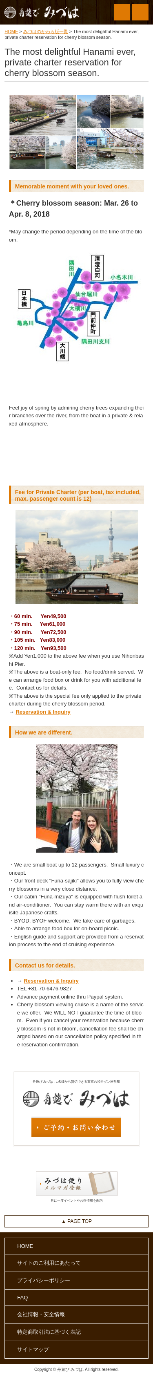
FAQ (22, 1297)
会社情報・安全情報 (41, 1314)
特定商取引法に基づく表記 (49, 1332)
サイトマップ (33, 1349)
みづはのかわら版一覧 (45, 31)
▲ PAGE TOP (76, 1221)
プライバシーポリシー (43, 1280)
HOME (11, 31)
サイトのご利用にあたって (49, 1263)
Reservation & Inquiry (43, 712)
